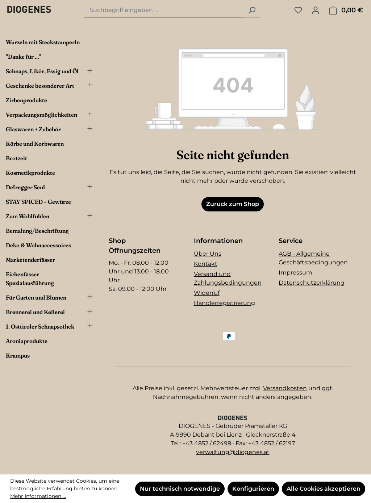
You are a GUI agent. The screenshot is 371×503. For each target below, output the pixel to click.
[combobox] (164, 10)
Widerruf (207, 292)
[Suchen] (251, 10)
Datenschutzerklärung (312, 282)
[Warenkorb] (345, 10)
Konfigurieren (253, 488)
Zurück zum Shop (232, 204)
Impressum (295, 272)
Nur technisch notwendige (180, 488)
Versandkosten (285, 388)
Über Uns (207, 253)
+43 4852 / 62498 (206, 443)
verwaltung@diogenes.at (233, 452)
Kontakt (205, 263)
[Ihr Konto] (315, 10)
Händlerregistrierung (224, 303)
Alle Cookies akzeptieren (323, 488)
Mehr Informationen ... (38, 496)
